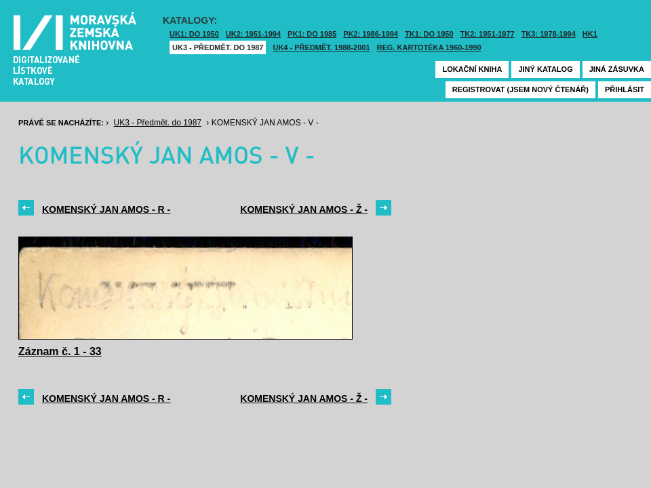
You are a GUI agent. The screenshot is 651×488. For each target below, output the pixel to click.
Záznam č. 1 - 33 (60, 351)
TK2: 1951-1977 (487, 34)
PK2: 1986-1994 (370, 34)
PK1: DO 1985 (312, 34)
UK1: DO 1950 (194, 34)
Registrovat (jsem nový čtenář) (520, 89)
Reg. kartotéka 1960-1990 (429, 47)
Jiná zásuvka (616, 69)
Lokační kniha (472, 69)
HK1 (590, 34)
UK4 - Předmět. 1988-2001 (321, 47)
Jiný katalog (545, 69)
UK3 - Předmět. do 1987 (217, 47)
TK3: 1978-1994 (548, 34)
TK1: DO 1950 (429, 34)
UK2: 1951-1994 (253, 34)
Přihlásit (624, 89)
